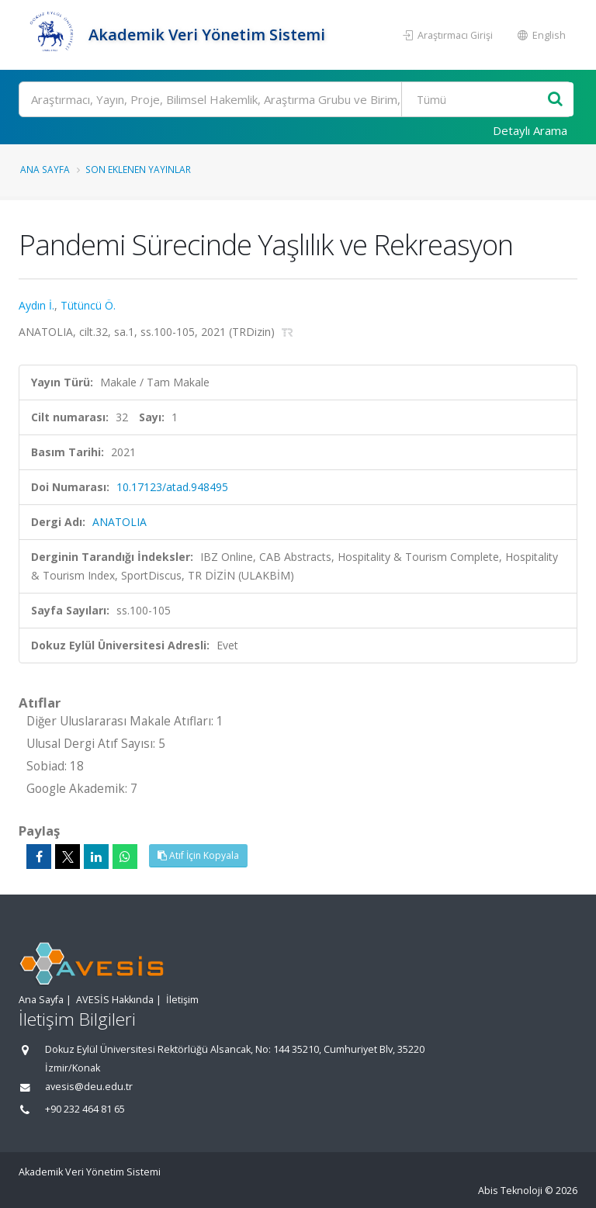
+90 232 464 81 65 (85, 1109)
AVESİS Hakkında (115, 999)
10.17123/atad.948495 (172, 486)
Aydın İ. (36, 305)
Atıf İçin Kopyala (198, 855)
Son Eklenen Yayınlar (138, 169)
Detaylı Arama (530, 130)
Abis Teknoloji (510, 1190)
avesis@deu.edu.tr (89, 1086)
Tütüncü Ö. (88, 305)
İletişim (182, 999)
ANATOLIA (119, 521)
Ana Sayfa (45, 169)
